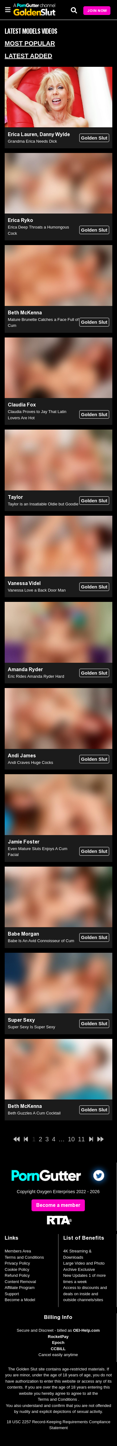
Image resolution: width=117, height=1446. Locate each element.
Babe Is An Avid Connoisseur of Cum (41, 940)
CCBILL (58, 1348)
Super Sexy (21, 1020)
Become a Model (20, 1299)
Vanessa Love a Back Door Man (37, 590)
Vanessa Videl (24, 583)
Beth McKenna (25, 313)
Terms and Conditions (24, 1257)
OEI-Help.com (86, 1330)
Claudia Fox (22, 405)
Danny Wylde (55, 134)
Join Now (97, 10)
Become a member (58, 1205)
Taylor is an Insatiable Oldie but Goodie (43, 504)
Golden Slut (94, 137)
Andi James (22, 756)
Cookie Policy (17, 1269)
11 (81, 1139)
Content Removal (20, 1281)
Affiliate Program (20, 1287)
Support (12, 1293)
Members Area (18, 1251)
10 (71, 1139)
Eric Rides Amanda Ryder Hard (36, 676)
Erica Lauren (22, 134)
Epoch (58, 1342)
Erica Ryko (20, 220)
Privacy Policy (17, 1263)
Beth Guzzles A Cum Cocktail (34, 1113)
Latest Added (28, 55)
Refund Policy (17, 1275)
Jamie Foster (23, 842)
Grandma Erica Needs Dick (32, 141)
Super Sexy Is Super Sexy (31, 1027)
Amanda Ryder (25, 669)
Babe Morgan (23, 934)
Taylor (15, 497)
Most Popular (30, 43)
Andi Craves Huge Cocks (30, 762)
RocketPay (58, 1336)
